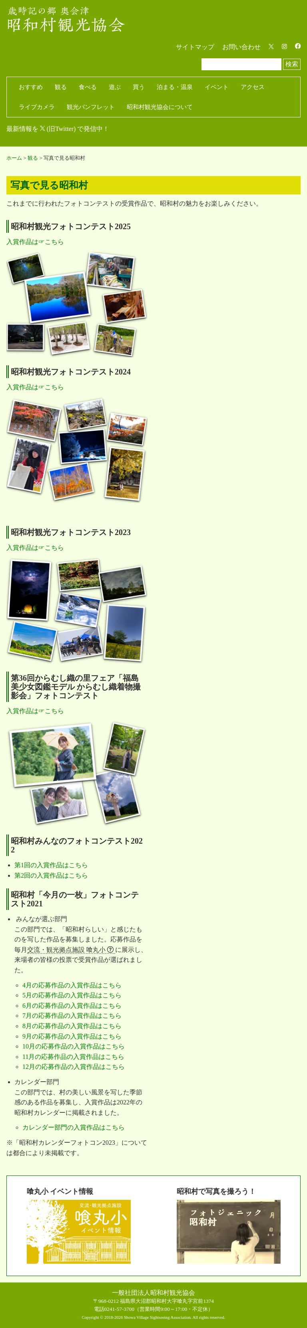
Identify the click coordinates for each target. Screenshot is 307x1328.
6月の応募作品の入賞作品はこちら (72, 1005)
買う (139, 87)
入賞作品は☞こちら (35, 241)
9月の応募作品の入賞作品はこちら (72, 1036)
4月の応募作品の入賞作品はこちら (72, 985)
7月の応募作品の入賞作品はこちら (72, 1015)
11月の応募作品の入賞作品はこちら (73, 1056)
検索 (291, 64)
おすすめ (31, 87)
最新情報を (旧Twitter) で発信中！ (57, 128)
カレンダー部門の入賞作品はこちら (73, 1127)
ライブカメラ (37, 107)
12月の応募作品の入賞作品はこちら (73, 1066)
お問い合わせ (241, 47)
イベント (217, 87)
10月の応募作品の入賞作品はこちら (73, 1046)
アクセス (253, 87)
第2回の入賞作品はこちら (51, 875)
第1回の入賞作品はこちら (51, 865)
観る (61, 87)
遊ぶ (115, 87)
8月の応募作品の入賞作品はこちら (72, 1026)
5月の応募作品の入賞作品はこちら (72, 995)
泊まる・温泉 (175, 87)
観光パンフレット (91, 107)
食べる (88, 87)
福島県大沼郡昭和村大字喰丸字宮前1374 (167, 1301)
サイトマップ (195, 47)
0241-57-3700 (119, 1309)
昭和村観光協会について (160, 107)
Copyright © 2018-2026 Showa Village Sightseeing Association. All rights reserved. (153, 1317)
